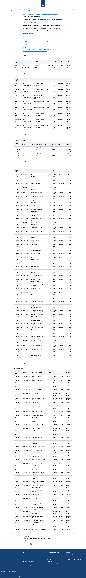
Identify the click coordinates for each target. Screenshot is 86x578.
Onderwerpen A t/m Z (50, 554)
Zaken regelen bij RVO (28, 561)
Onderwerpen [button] (10, 10)
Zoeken (82, 10)
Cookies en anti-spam (10, 576)
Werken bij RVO (27, 563)
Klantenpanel (48, 566)
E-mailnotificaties (71, 554)
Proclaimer (32, 576)
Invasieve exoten (30, 14)
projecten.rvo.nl (49, 561)
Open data (48, 559)
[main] (43, 280)
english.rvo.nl (27, 566)
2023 (47, 38)
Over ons (34, 10)
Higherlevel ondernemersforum (74, 559)
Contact (40, 10)
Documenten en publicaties (51, 557)
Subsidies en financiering (23, 10)
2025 (26, 41)
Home (2, 10)
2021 (47, 41)
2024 (26, 44)
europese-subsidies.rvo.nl (51, 563)
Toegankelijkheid (25, 576)
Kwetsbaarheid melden (41, 576)
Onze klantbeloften (28, 557)
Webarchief (50, 576)
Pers (24, 559)
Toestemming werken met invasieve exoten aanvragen (47, 14)
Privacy (18, 576)
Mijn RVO (74, 10)
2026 (26, 38)
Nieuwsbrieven (70, 557)
